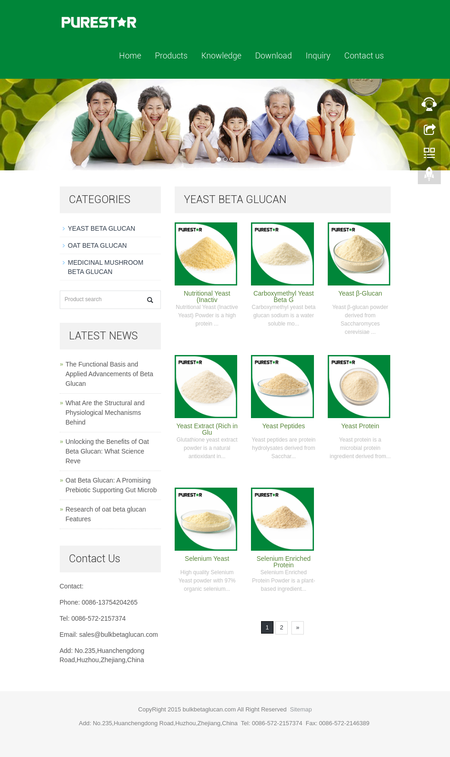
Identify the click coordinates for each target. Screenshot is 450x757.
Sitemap (301, 709)
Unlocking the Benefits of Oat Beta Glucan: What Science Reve (107, 451)
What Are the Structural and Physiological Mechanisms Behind (105, 412)
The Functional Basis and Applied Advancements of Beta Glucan (110, 374)
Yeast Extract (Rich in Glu (207, 429)
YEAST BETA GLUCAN (102, 228)
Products (171, 55)
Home (130, 55)
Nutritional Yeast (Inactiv (207, 296)
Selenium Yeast (207, 558)
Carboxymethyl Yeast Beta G (283, 296)
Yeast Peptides (283, 426)
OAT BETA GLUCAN (97, 245)
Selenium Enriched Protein (283, 562)
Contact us (364, 55)
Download (273, 55)
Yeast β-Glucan (360, 293)
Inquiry (318, 55)
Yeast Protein (360, 426)
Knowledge (221, 55)
